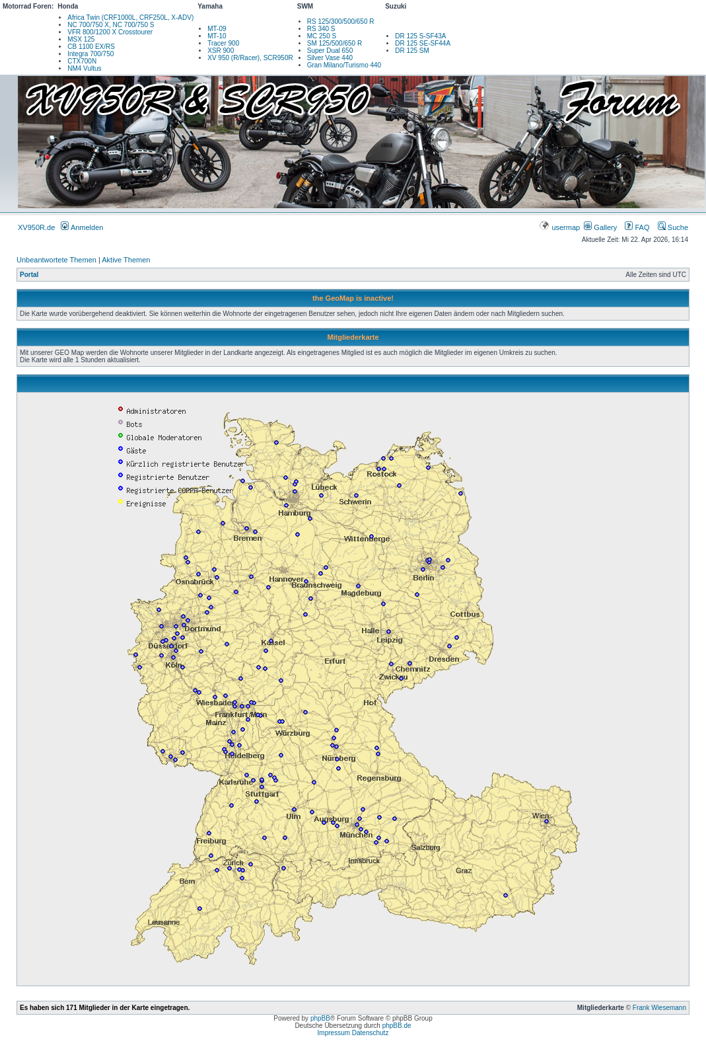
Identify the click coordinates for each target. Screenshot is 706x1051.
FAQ (637, 227)
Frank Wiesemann (659, 1007)
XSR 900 (220, 50)
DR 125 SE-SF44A (422, 43)
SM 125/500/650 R (334, 43)
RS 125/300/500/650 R (340, 21)
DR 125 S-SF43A (420, 36)
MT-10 (216, 36)
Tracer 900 (223, 43)
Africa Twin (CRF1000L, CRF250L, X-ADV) (130, 17)
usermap (560, 227)
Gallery (600, 227)
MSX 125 (80, 39)
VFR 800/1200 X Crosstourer (110, 32)
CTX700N (81, 61)
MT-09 (216, 28)
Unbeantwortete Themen (56, 260)
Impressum (334, 1032)
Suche (673, 227)
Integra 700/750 (90, 54)
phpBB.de (396, 1025)
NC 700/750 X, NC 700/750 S (110, 24)
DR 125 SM (412, 50)
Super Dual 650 (330, 50)
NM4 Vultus (84, 68)
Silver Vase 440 (330, 57)
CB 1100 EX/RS (91, 46)
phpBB (320, 1018)
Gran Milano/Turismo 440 (344, 65)
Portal (29, 274)
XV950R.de (36, 227)
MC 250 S (321, 36)
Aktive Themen (126, 260)
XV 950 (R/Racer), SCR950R (250, 57)
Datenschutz (370, 1032)
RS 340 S (321, 28)
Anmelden (82, 227)
